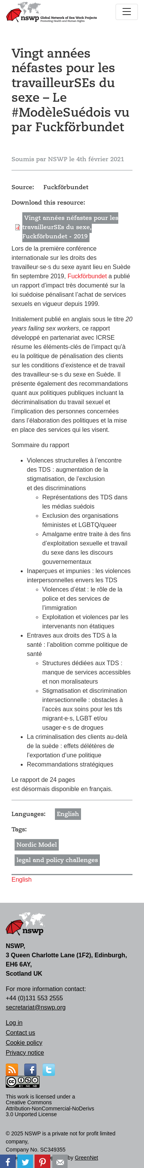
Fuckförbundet (88, 276)
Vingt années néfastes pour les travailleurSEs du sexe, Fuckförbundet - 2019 (70, 227)
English (68, 814)
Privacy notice (25, 1052)
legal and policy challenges (57, 860)
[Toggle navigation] (127, 12)
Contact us (20, 1032)
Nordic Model (37, 845)
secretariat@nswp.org (36, 1007)
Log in (14, 1022)
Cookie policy (24, 1042)
